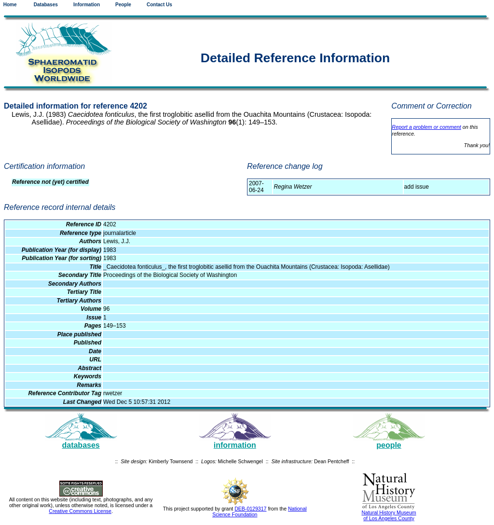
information (235, 445)
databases (80, 445)
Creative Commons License (80, 511)
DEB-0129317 (250, 508)
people (388, 445)
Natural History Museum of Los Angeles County (388, 515)
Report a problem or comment (426, 127)
